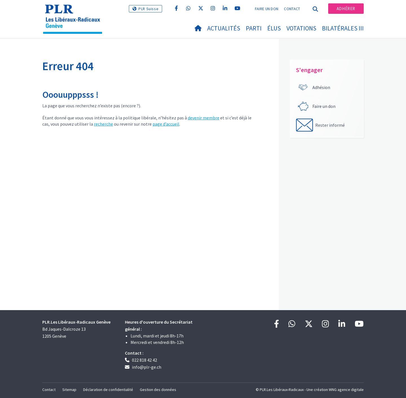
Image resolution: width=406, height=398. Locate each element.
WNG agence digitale (346, 389)
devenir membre (203, 118)
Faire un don (267, 8)
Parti (254, 28)
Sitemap (69, 389)
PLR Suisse (148, 8)
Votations (301, 28)
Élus (274, 28)
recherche (103, 124)
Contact (292, 8)
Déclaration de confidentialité (108, 389)
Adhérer (346, 8)
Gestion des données (158, 389)
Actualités (223, 28)
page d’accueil (166, 124)
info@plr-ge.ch (146, 367)
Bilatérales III (343, 28)
